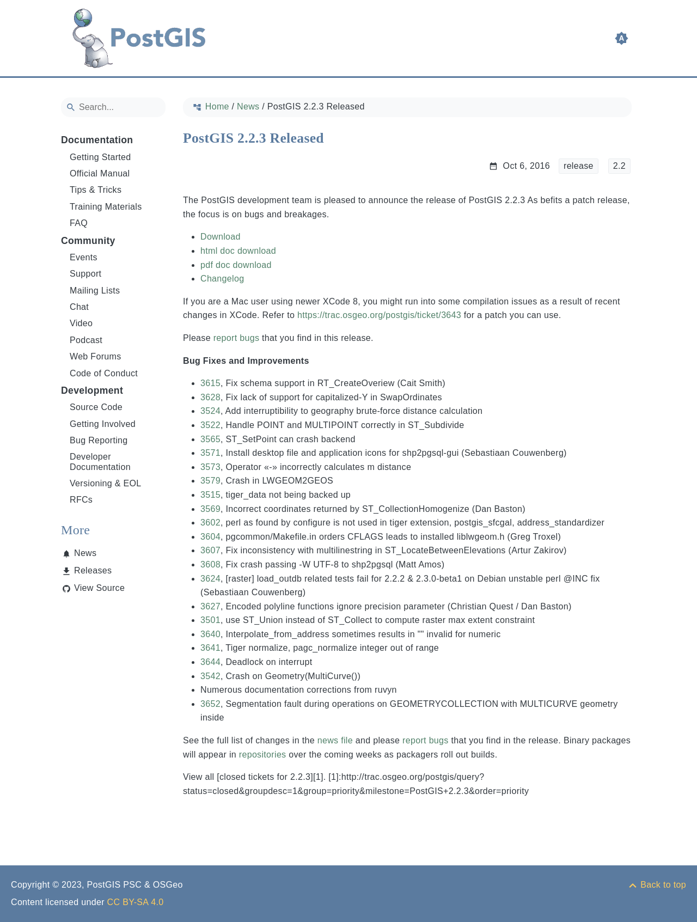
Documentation (97, 140)
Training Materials (106, 206)
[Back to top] (656, 884)
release (579, 165)
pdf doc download (236, 265)
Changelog (222, 278)
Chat (79, 307)
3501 (210, 620)
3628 (210, 397)
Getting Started (100, 157)
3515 (210, 494)
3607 (210, 550)
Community (88, 240)
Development (92, 390)
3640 (210, 634)
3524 (210, 411)
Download (220, 236)
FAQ (79, 223)
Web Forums (95, 356)
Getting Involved (103, 424)
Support (85, 273)
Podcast (86, 340)
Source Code (96, 407)
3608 (210, 564)
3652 (210, 704)
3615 (210, 383)
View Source (99, 588)
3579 (210, 480)
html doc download (238, 250)
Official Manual (100, 173)
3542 (210, 676)
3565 (210, 439)
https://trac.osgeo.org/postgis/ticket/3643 (379, 315)
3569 (210, 509)
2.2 (619, 165)
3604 (210, 536)
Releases (93, 570)
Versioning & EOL (106, 483)
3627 (210, 606)
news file (335, 740)
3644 (210, 662)
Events (83, 257)
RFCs (81, 499)
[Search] (113, 107)
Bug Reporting (99, 440)
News (85, 553)
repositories (262, 754)
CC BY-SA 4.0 (135, 902)
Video (81, 323)
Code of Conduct (104, 373)
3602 (210, 522)
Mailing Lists (95, 290)
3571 (210, 452)
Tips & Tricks (95, 189)
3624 (210, 578)
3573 (210, 467)
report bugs (236, 338)
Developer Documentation (100, 461)
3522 (210, 425)
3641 (210, 647)
